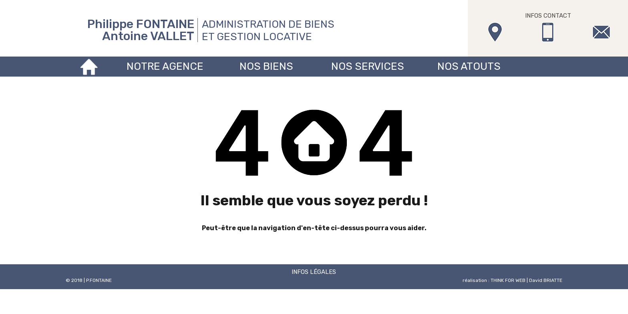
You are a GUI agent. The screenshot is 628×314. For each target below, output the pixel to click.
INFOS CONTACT (548, 15)
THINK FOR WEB (508, 280)
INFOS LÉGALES (314, 272)
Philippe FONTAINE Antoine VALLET (140, 30)
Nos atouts (469, 66)
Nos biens (266, 66)
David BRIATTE (545, 280)
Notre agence (165, 66)
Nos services (367, 66)
